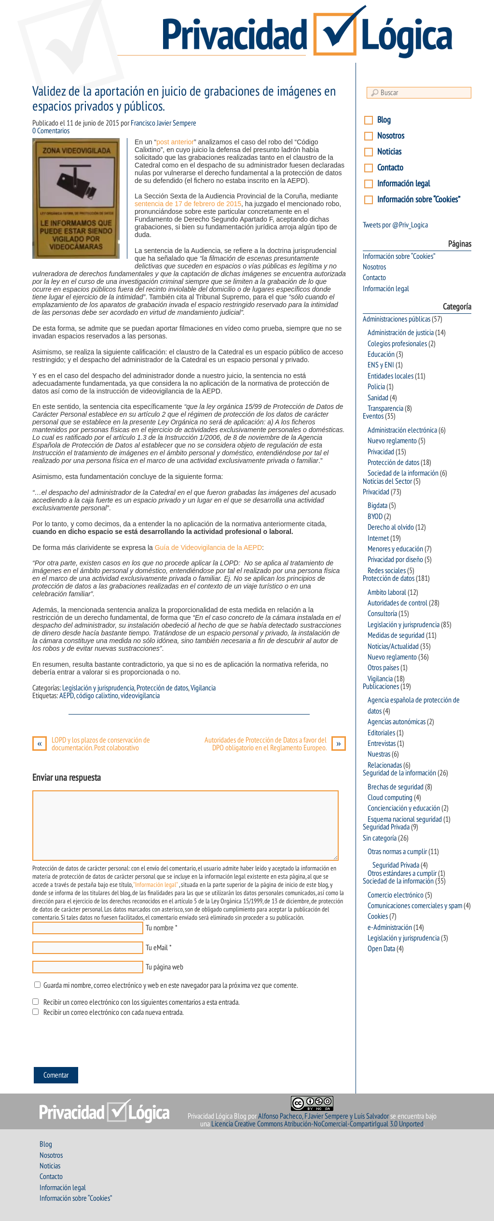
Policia (376, 386)
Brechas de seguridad (396, 787)
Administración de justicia (401, 332)
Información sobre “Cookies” (418, 200)
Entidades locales (390, 376)
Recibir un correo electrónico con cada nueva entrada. (113, 1012)
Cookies (378, 916)
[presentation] (105, 1044)
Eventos (373, 416)
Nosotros (390, 136)
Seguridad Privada (386, 827)
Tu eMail (157, 947)
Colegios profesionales (397, 343)
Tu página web (164, 967)
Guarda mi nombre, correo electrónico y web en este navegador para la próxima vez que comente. (170, 985)
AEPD (66, 695)
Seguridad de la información (399, 773)
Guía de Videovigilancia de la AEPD (208, 547)
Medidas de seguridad (396, 635)
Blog (384, 120)
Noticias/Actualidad (393, 646)
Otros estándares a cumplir (402, 873)
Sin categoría (380, 838)
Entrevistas (382, 743)
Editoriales (381, 733)
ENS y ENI (381, 365)
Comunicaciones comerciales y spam (415, 905)
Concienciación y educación (404, 808)
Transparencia (385, 408)
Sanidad (378, 397)
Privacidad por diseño (395, 559)
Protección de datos (162, 688)
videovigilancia (140, 695)
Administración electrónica (402, 430)
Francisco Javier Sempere (163, 123)
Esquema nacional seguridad (405, 819)
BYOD (375, 516)
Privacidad (381, 452)
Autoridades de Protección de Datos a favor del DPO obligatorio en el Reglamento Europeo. (275, 744)
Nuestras (379, 754)
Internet (378, 538)
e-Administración (390, 927)
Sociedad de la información (403, 473)
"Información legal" (155, 885)
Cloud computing (390, 797)
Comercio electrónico (396, 895)
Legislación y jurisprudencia (98, 688)
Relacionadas (385, 765)
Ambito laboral (387, 592)
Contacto (390, 168)
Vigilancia (203, 688)
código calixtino (97, 695)
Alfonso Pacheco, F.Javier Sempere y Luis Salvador (323, 1116)
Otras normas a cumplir (397, 851)
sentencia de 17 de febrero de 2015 (188, 204)
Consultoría (382, 613)
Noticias (389, 152)
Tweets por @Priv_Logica (395, 225)
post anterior (175, 142)
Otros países (383, 667)
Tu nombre (160, 928)
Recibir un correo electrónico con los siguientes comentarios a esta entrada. (141, 1002)
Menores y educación (395, 549)
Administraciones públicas (396, 319)
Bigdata (377, 505)
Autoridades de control (397, 603)
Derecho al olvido (391, 527)
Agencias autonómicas (396, 721)
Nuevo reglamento (392, 440)
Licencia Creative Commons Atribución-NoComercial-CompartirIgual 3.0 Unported (317, 1124)
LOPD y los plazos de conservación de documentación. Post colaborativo (91, 744)
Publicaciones (381, 686)
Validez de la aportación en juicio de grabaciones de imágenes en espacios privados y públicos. (184, 99)
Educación (381, 354)
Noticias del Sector (387, 481)
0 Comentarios (50, 130)
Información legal (403, 184)
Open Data (381, 948)
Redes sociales (387, 570)
